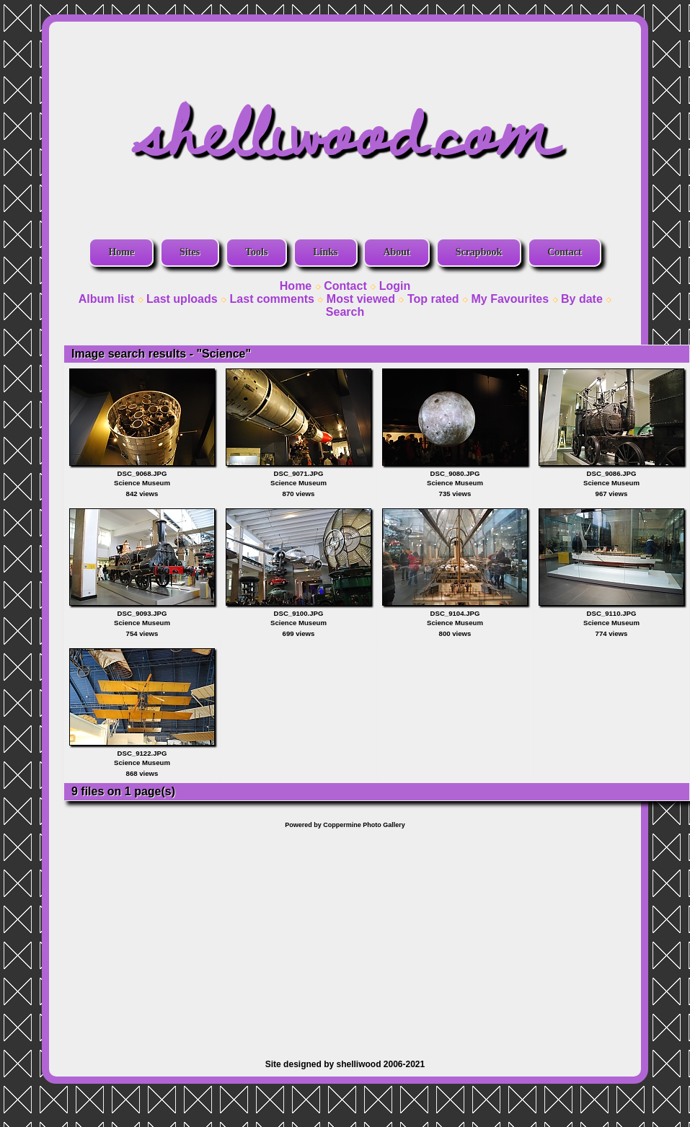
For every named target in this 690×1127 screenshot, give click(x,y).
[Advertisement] (345, 937)
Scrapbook (479, 252)
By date (582, 299)
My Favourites (510, 299)
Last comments (272, 299)
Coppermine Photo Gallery (364, 824)
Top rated (433, 299)
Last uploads (182, 299)
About (396, 252)
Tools (256, 252)
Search (345, 312)
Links (325, 252)
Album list (106, 299)
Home (121, 252)
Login (395, 286)
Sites (190, 252)
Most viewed (361, 299)
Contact (564, 252)
